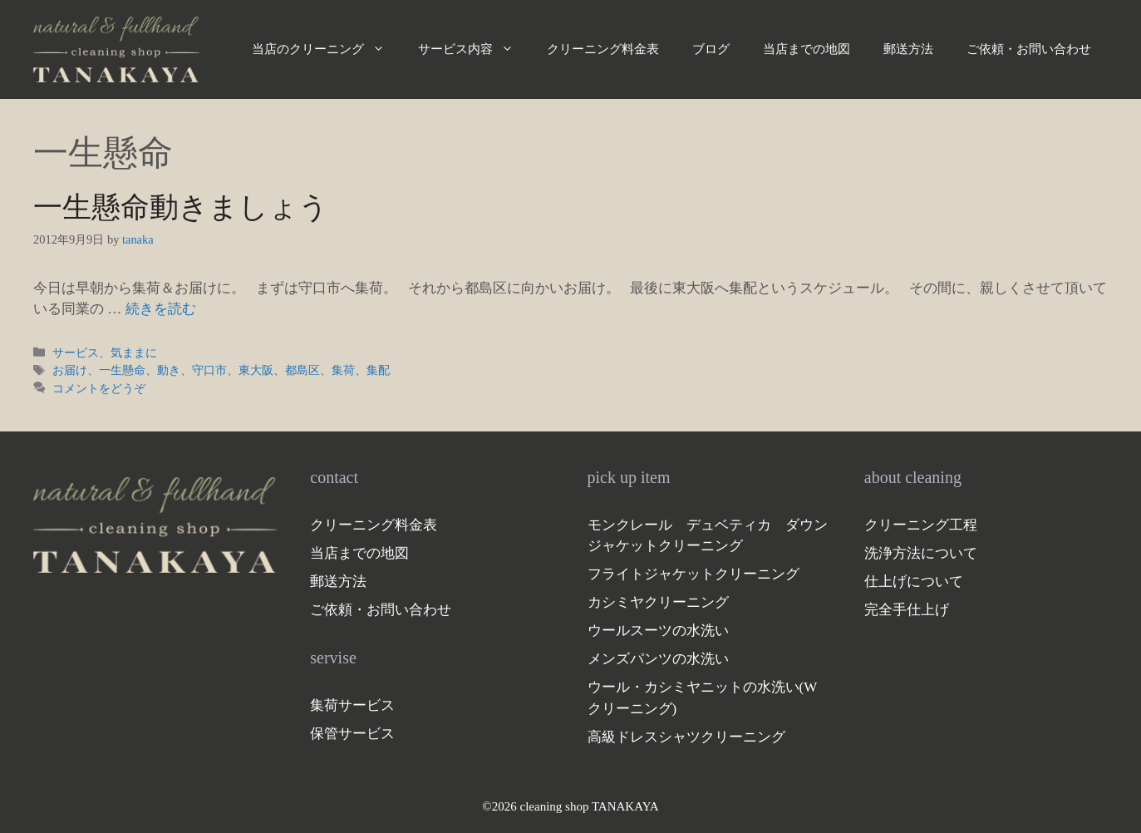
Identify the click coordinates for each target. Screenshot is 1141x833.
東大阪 (256, 370)
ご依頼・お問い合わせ (1028, 49)
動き (168, 370)
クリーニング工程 (920, 525)
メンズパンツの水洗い (658, 659)
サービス (75, 352)
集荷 (343, 370)
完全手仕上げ (906, 610)
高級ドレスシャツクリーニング (686, 737)
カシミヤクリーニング (658, 602)
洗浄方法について (920, 553)
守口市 (209, 370)
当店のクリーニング (326, 49)
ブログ (711, 49)
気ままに (134, 352)
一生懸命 (122, 370)
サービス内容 (474, 49)
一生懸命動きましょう (180, 207)
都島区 (302, 370)
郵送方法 (908, 49)
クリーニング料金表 (603, 49)
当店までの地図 (806, 49)
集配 (378, 370)
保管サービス (352, 734)
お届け (69, 370)
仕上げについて (913, 581)
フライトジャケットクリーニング (693, 574)
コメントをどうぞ (98, 388)
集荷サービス (352, 705)
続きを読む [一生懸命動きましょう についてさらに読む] (160, 309)
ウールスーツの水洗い (658, 630)
